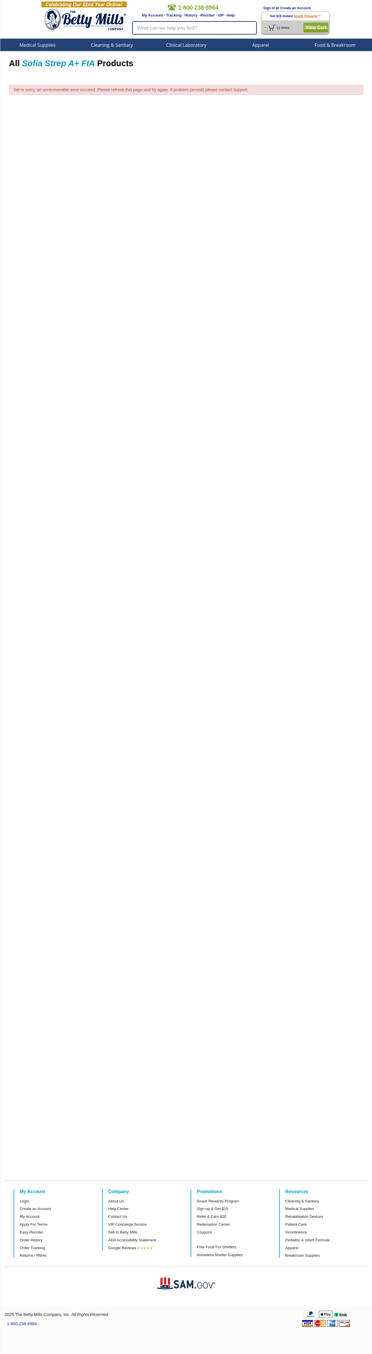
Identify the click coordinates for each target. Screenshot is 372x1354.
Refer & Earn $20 (211, 1216)
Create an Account (295, 8)
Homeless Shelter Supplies (220, 1255)
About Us (116, 1201)
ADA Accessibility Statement (132, 1240)
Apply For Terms (34, 1224)
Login (24, 1201)
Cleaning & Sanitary (112, 45)
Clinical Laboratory (186, 45)
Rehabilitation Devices (304, 1216)
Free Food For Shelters (216, 1247)
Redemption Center (213, 1224)
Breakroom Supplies (302, 1255)
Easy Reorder (31, 1232)
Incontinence (296, 1232)
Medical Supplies (37, 45)
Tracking (173, 15)
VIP (221, 15)
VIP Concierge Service (127, 1224)
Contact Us (117, 1216)
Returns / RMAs (33, 1255)
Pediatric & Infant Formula (307, 1240)
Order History (31, 1240)
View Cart (315, 27)
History (190, 15)
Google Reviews (122, 1248)
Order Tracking (32, 1248)
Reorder (207, 15)
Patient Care (295, 1224)
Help (231, 15)
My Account (152, 15)
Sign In (269, 8)
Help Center (118, 1208)
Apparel (260, 45)
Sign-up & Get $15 (212, 1208)
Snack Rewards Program (218, 1201)
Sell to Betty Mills (122, 1232)
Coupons (204, 1232)
